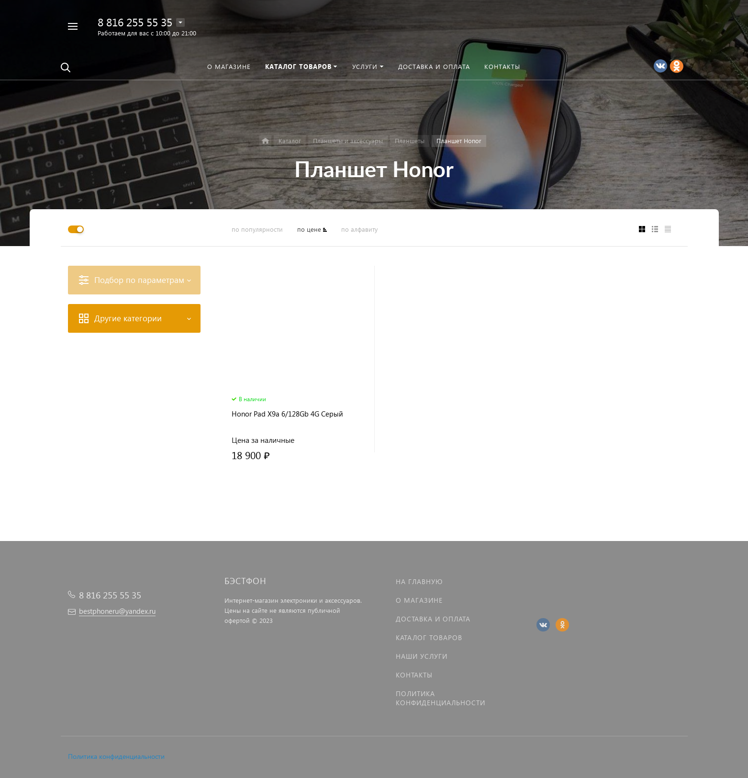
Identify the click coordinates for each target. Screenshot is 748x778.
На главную (419, 581)
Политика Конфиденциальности (440, 698)
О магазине (419, 600)
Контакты (414, 674)
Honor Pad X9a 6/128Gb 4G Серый (287, 413)
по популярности (257, 229)
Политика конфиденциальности (116, 756)
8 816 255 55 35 (135, 21)
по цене (309, 229)
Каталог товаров (429, 637)
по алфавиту (359, 229)
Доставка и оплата (433, 618)
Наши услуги (421, 656)
